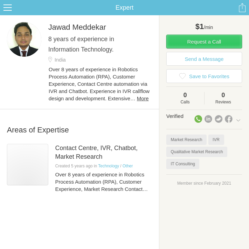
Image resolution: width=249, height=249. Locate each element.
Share (242, 7)
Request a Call (204, 42)
